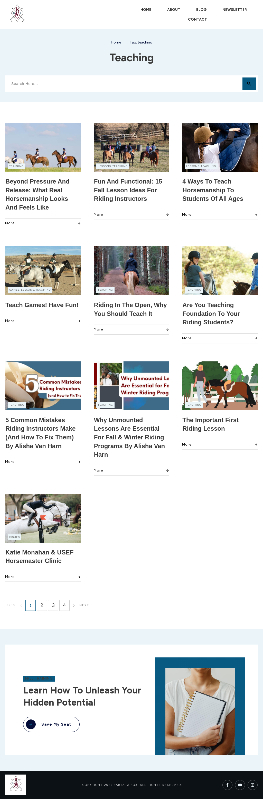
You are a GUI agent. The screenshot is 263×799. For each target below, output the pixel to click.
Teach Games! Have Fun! (42, 304)
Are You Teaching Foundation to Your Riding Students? (211, 313)
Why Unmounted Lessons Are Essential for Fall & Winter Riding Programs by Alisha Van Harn (129, 437)
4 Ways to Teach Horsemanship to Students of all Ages (212, 190)
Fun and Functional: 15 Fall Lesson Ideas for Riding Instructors (128, 190)
